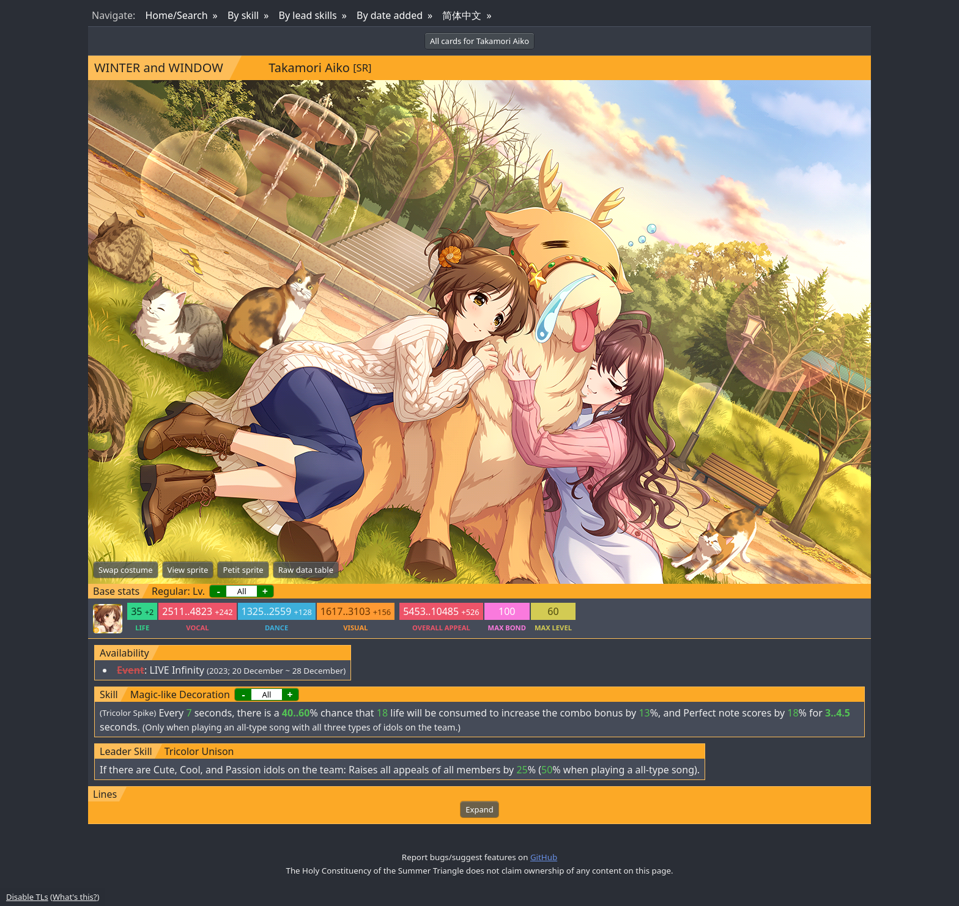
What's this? (75, 896)
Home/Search (176, 15)
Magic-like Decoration (180, 694)
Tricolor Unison (199, 751)
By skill (243, 15)
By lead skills (308, 15)
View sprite (188, 569)
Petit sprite (243, 569)
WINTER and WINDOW (158, 67)
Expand (479, 809)
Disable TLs (27, 896)
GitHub (543, 857)
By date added (390, 15)
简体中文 (461, 15)
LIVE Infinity (176, 670)
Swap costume (125, 569)
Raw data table (305, 569)
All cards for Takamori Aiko (479, 40)
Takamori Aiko (309, 67)
